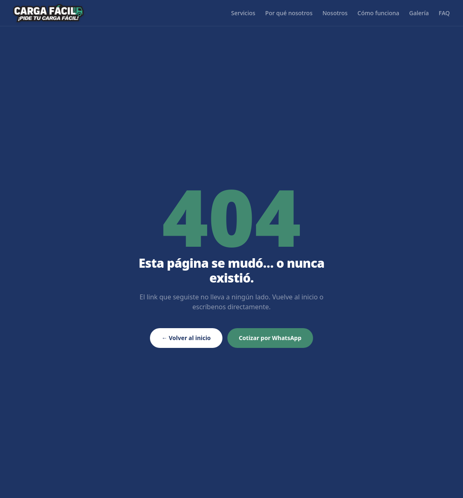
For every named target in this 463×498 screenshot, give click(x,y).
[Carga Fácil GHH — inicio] (48, 13)
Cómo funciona (378, 13)
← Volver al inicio (185, 338)
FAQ (444, 13)
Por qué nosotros (289, 13)
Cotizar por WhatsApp (270, 338)
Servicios (243, 13)
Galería (419, 13)
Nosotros (335, 13)
